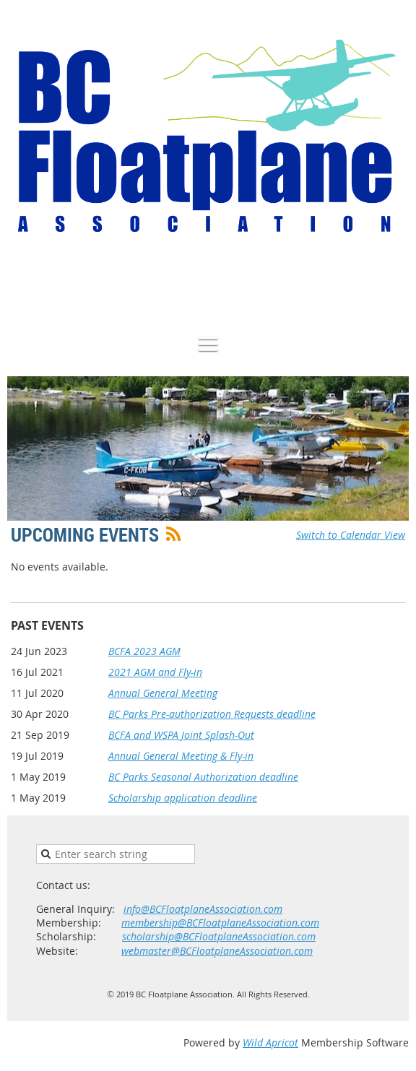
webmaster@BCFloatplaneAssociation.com (217, 951)
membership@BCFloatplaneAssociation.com (220, 922)
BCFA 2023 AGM (144, 651)
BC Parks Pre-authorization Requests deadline (212, 714)
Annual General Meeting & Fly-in (181, 756)
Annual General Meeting (162, 693)
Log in (394, 283)
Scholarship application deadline (182, 798)
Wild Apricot (270, 1042)
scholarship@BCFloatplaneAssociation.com (219, 936)
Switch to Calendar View (350, 535)
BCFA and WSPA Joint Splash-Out (181, 735)
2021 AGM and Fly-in (155, 672)
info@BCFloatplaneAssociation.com (203, 909)
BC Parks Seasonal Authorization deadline (203, 777)
